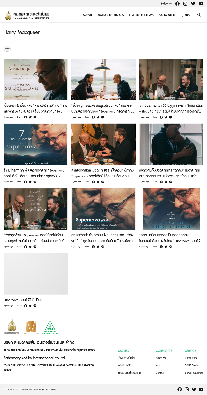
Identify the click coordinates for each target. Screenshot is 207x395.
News (7, 48)
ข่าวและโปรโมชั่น (126, 358)
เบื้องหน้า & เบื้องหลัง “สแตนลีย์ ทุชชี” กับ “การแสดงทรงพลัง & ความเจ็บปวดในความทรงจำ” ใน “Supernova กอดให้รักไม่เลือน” (35, 111)
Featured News (140, 15)
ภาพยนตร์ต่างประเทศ (129, 373)
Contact (160, 373)
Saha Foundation (194, 373)
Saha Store (167, 15)
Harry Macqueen (23, 32)
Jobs (185, 15)
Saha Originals (110, 15)
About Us (161, 358)
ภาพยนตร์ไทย (125, 365)
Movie (87, 15)
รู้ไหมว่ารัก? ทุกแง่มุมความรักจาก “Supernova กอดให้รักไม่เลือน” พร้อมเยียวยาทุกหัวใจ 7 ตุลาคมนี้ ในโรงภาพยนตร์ (34, 176)
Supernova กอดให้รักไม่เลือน (23, 300)
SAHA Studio (192, 365)
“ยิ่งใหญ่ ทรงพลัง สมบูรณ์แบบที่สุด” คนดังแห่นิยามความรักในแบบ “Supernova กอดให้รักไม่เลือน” (101, 111)
